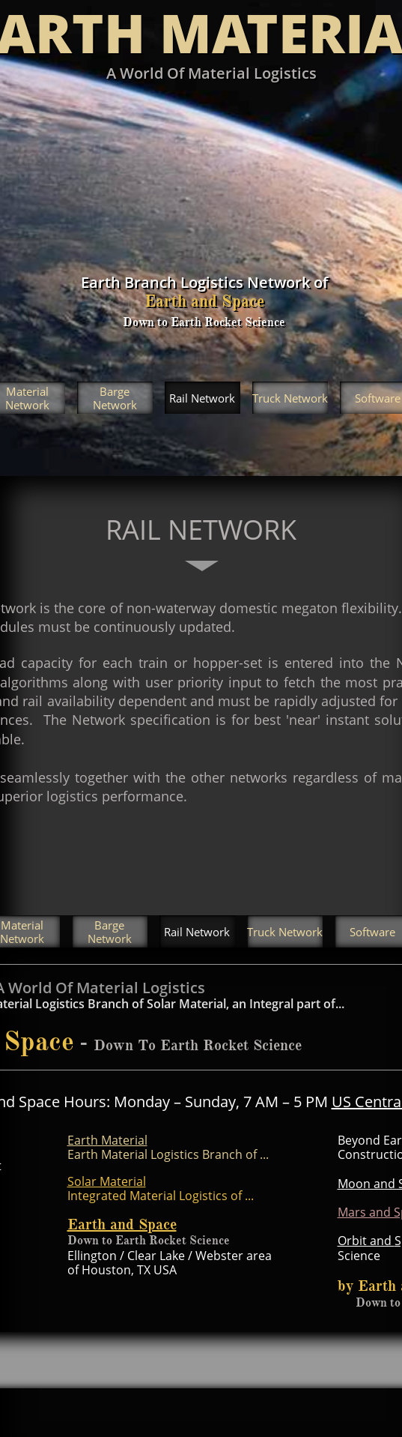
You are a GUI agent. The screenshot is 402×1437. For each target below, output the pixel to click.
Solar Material (106, 1181)
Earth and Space (122, 1224)
